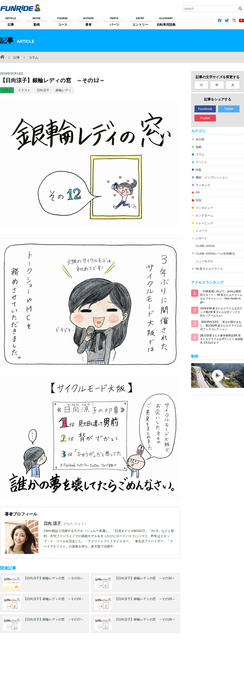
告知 (198, 200)
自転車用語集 (166, 21)
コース (62, 21)
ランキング (203, 185)
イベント (201, 162)
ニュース (201, 230)
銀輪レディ (63, 90)
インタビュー (204, 208)
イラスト (24, 90)
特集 (198, 169)
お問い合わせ (215, 661)
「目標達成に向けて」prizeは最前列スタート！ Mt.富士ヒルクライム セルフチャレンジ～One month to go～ (221, 297)
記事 (10, 21)
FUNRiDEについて (12, 661)
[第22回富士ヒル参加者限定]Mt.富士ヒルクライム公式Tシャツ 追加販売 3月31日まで (221, 339)
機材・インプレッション (212, 177)
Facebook (205, 109)
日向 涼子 (52, 523)
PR (198, 192)
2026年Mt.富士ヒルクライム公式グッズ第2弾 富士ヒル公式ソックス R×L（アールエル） (221, 312)
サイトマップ (127, 661)
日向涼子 (43, 90)
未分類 (200, 139)
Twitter (228, 109)
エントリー (140, 21)
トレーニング (204, 223)
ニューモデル (204, 261)
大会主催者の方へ (153, 661)
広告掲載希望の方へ (184, 661)
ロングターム (204, 215)
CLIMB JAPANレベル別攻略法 (215, 253)
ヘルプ (108, 661)
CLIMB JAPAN (205, 246)
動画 (36, 21)
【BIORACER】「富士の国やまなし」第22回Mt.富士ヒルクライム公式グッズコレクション (221, 325)
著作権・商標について (84, 661)
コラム (7, 90)
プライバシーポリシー (49, 661)
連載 (198, 147)
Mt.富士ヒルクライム (209, 268)
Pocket (205, 118)
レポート (201, 238)
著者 (88, 21)
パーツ (114, 21)
